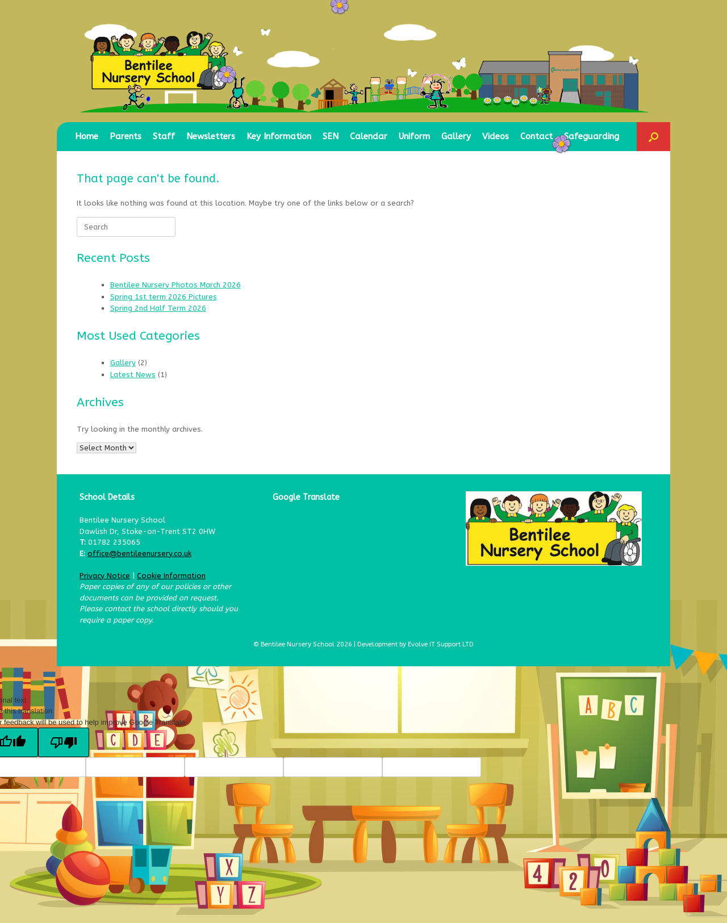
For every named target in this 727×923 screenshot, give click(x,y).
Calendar (368, 136)
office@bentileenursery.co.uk (139, 553)
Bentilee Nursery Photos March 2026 (175, 285)
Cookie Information (171, 575)
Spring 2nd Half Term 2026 (158, 308)
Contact (536, 136)
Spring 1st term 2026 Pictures (163, 297)
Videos (495, 136)
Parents (125, 136)
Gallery (456, 136)
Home (86, 136)
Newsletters (210, 136)
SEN (331, 136)
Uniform (414, 136)
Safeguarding (591, 136)
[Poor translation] (63, 742)
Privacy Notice (105, 575)
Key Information (278, 136)
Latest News (133, 374)
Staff (164, 136)
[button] (653, 136)
